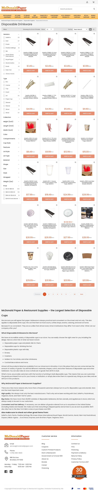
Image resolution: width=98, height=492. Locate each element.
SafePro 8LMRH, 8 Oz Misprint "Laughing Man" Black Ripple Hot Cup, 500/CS (87, 226)
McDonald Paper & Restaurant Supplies (11, 20)
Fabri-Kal (8, 70)
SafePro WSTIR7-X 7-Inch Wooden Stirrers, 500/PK (68, 96)
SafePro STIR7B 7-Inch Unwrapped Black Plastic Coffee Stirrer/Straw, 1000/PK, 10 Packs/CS (31, 183)
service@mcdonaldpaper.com (21, 446)
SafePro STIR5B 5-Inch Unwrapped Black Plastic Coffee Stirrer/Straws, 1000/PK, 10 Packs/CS (49, 226)
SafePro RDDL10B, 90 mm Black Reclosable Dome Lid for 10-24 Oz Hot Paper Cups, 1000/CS (68, 269)
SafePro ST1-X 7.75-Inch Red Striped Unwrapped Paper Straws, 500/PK (49, 140)
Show (43, 29)
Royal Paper (9, 59)
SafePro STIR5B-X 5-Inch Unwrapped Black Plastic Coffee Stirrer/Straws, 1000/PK (31, 54)
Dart (7, 41)
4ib (62, 489)
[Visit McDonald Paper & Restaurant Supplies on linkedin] (11, 471)
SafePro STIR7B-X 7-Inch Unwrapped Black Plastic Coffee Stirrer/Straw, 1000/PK (68, 54)
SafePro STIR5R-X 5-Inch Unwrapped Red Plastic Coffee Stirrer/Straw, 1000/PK (49, 54)
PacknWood (90, 415)
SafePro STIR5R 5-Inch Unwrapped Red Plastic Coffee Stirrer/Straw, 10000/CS (68, 140)
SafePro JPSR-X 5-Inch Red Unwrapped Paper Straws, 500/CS (30, 140)
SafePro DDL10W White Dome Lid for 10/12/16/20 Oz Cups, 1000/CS (49, 268)
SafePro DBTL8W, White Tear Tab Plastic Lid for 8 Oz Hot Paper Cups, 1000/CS (31, 226)
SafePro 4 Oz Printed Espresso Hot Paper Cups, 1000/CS (87, 140)
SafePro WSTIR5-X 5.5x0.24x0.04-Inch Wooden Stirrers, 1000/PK (30, 97)
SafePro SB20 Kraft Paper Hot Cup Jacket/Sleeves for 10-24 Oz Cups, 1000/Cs (87, 269)
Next (81, 294)
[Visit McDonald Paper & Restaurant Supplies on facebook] (5, 471)
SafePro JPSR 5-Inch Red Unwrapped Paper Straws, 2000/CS (87, 183)
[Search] (77, 9)
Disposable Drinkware (42, 20)
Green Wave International (10, 55)
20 (74, 294)
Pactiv (7, 44)
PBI (7, 51)
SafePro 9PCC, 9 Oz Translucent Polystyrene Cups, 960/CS (68, 183)
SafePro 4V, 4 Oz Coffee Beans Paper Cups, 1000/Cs (31, 268)
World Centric (10, 63)
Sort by (70, 29)
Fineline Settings (11, 48)
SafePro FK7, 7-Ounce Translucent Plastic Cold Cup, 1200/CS (49, 183)
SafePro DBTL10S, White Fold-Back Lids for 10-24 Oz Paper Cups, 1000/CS (68, 225)
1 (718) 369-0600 (16, 453)
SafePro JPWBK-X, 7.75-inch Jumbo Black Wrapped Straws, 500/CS (49, 97)
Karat (7, 66)
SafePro (8, 37)
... (70, 294)
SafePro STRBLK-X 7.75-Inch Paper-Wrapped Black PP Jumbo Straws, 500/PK (87, 54)
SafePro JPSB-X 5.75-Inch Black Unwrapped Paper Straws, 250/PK (87, 97)
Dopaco (4, 417)
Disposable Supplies (29, 20)
